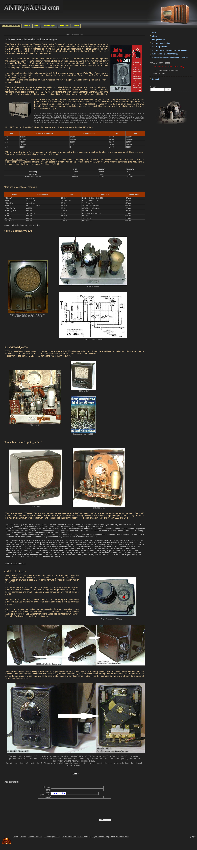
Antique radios (157, 40)
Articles (27, 26)
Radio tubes (64, 26)
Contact (154, 79)
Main (153, 33)
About (153, 36)
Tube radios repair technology (164, 54)
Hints (36, 26)
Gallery (76, 26)
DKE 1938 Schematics (15, 563)
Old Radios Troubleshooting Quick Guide (168, 50)
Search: (153, 87)
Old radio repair (49, 26)
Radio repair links (158, 47)
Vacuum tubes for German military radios (22, 225)
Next (75, 774)
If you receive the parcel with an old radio (169, 57)
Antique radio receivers (11, 26)
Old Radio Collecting (160, 43)
